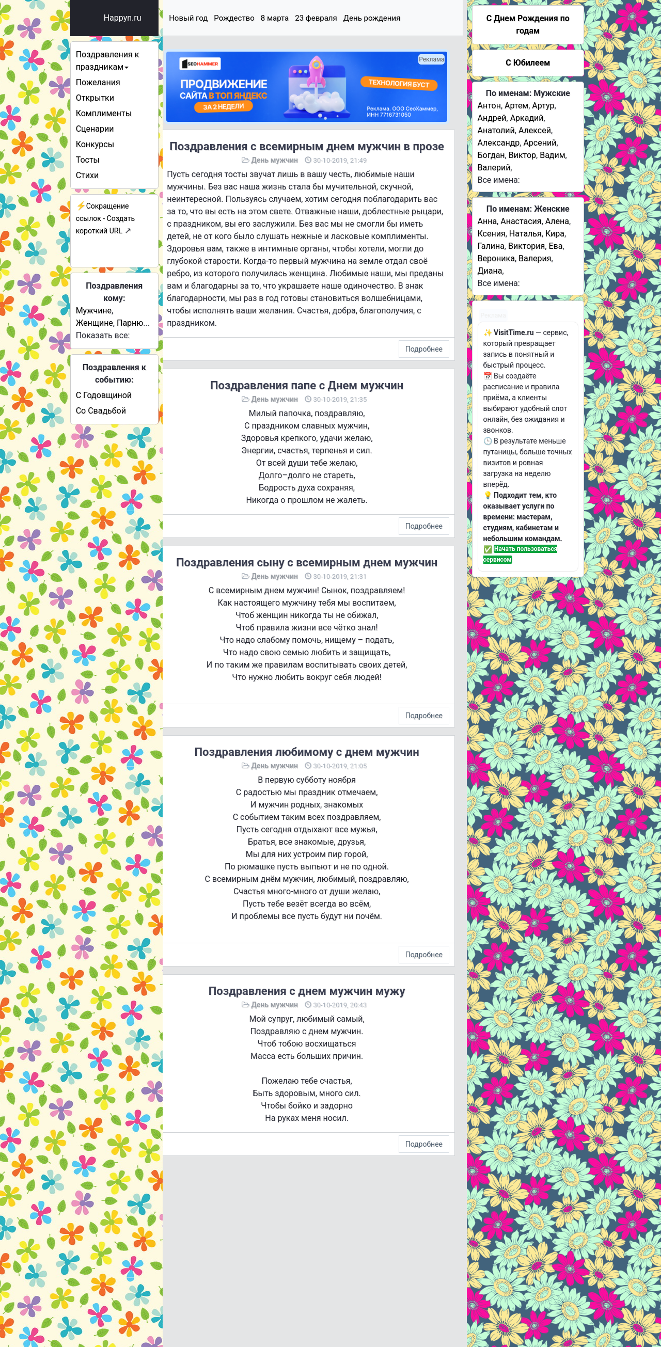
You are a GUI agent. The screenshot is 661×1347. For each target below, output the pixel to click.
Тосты (106, 160)
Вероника (496, 258)
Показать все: (121, 335)
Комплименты (122, 113)
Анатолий (496, 130)
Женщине (112, 323)
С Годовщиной (122, 395)
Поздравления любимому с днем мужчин (320, 793)
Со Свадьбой (119, 411)
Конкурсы (113, 144)
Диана (490, 271)
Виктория (526, 246)
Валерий (494, 167)
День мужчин (288, 172)
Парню (148, 323)
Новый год (216, 18)
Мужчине (112, 310)
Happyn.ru (141, 18)
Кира (554, 234)
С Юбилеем (528, 63)
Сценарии (113, 129)
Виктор (522, 155)
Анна (487, 221)
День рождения (399, 18)
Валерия (534, 258)
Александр (499, 143)
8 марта (302, 18)
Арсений (539, 143)
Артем (516, 105)
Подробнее (424, 373)
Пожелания (116, 82)
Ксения (492, 234)
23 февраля (344, 18)
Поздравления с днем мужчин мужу (320, 1032)
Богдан (491, 155)
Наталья (525, 234)
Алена (557, 221)
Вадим (552, 155)
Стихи (105, 175)
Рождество (262, 18)
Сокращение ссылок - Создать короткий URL (123, 218)
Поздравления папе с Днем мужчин (320, 409)
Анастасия (520, 221)
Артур (543, 105)
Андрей (492, 118)
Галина (491, 246)
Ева (555, 246)
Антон (489, 105)
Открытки (113, 98)
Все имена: (499, 180)
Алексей (534, 130)
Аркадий (527, 118)
